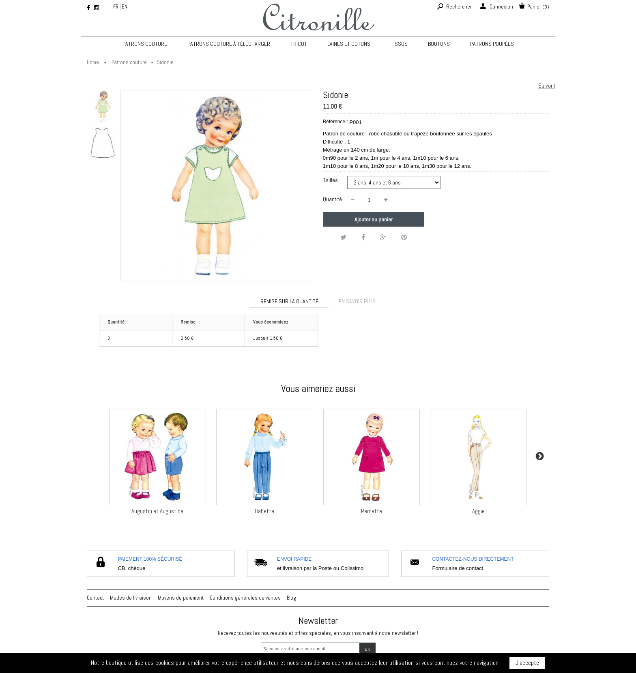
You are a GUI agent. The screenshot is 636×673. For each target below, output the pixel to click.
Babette (264, 511)
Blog (291, 597)
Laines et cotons (348, 43)
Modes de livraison (131, 597)
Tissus (399, 43)
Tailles (331, 180)
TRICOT (298, 43)
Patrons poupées (492, 43)
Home (93, 62)
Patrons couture (144, 43)
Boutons (439, 43)
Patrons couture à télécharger (228, 43)
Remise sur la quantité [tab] (289, 301)
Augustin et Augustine (157, 511)
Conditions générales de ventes (245, 597)
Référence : (335, 121)
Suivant (546, 85)
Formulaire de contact (457, 568)
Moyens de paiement (181, 597)
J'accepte (527, 663)
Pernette (371, 511)
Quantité (332, 199)
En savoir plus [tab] (357, 301)
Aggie (478, 511)
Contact (95, 597)
